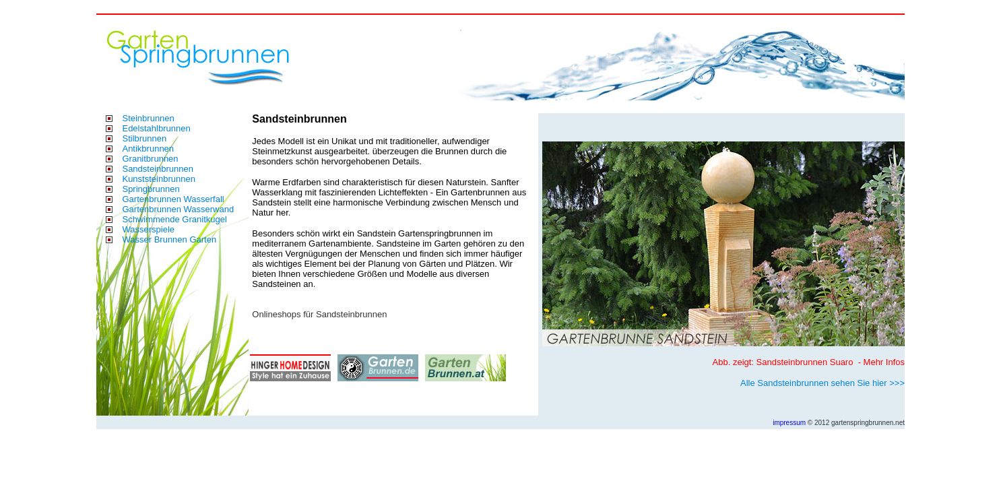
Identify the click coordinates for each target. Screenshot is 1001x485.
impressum (789, 422)
